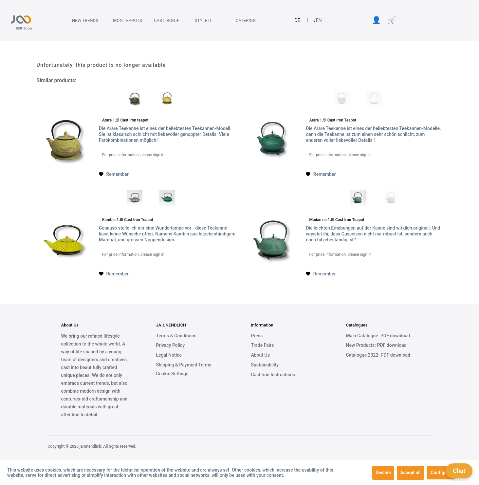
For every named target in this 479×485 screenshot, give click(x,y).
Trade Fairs (262, 345)
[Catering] (245, 20)
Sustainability (265, 364)
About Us (260, 355)
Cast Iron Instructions (273, 374)
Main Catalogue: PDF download (378, 335)
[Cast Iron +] (164, 20)
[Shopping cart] (391, 20)
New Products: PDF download (376, 345)
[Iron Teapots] (123, 20)
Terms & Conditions (176, 335)
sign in (158, 155)
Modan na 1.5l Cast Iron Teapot (336, 219)
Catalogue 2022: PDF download (378, 355)
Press (257, 335)
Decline (383, 472)
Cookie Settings (172, 373)
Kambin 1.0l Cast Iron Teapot (127, 219)
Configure (441, 472)
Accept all (410, 472)
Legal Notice (169, 355)
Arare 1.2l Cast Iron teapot (125, 120)
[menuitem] (81, 20)
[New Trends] (82, 20)
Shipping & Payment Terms (184, 364)
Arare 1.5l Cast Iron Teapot (332, 120)
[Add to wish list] (114, 174)
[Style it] (204, 20)
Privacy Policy (170, 345)
